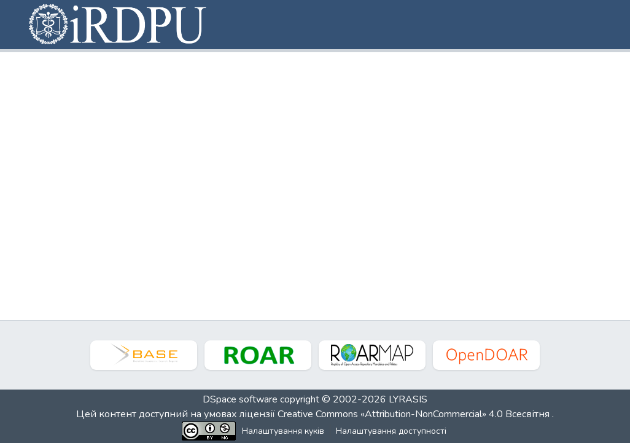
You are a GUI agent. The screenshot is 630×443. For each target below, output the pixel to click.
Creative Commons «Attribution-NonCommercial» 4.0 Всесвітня (415, 414)
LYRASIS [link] (408, 399)
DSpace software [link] (240, 399)
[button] (118, 24)
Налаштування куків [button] (283, 431)
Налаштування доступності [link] (391, 431)
